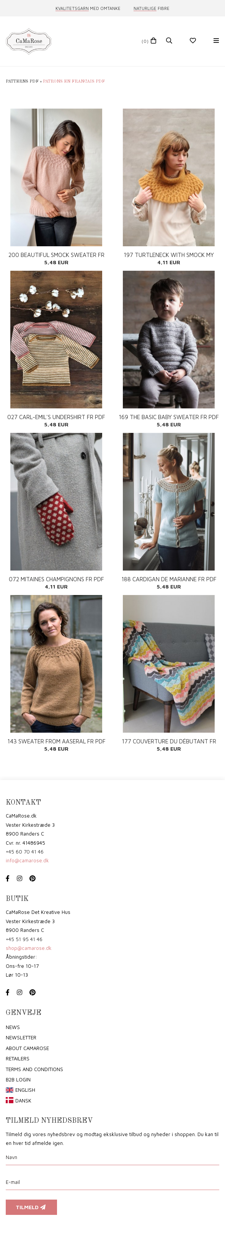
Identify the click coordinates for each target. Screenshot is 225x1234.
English (25, 1090)
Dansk (23, 1100)
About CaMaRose (27, 1048)
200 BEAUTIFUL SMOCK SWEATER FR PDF (56, 255)
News (13, 1027)
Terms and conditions (34, 1069)
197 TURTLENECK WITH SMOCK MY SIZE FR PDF (169, 255)
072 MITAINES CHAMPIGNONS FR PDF (56, 579)
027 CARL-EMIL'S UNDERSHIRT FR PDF (56, 417)
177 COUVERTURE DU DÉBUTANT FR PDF (169, 741)
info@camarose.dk (27, 860)
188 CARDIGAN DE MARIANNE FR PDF (169, 579)
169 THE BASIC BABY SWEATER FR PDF (169, 417)
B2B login (18, 1079)
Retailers (17, 1058)
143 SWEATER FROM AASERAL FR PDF (56, 741)
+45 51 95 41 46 (24, 939)
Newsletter (21, 1037)
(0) (145, 41)
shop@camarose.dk (29, 948)
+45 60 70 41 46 (25, 852)
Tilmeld (31, 1207)
